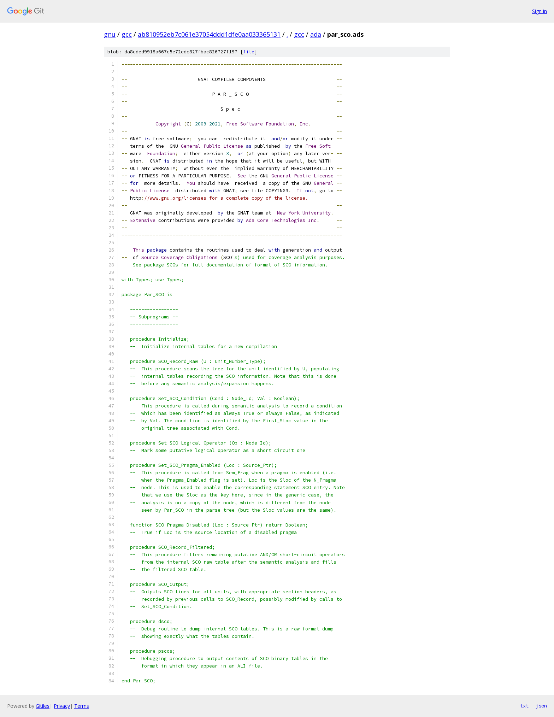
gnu (110, 34)
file (248, 52)
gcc (127, 34)
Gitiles (42, 706)
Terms (81, 706)
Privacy (62, 706)
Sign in (539, 11)
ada (315, 34)
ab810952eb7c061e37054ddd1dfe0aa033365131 (209, 34)
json (541, 706)
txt (524, 706)
